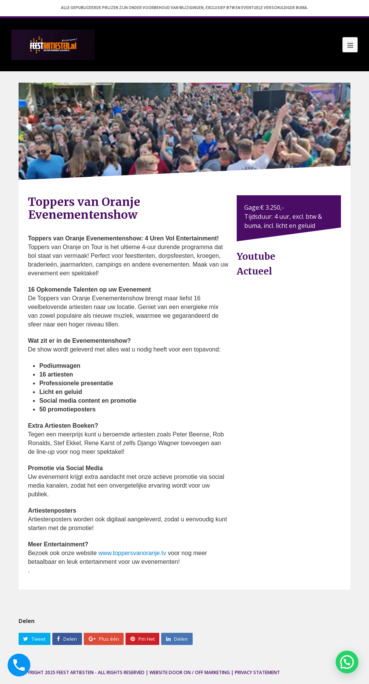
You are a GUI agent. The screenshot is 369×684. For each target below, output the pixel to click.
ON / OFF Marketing (207, 672)
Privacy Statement (257, 672)
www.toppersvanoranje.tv (132, 553)
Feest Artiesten (75, 672)
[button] (347, 662)
